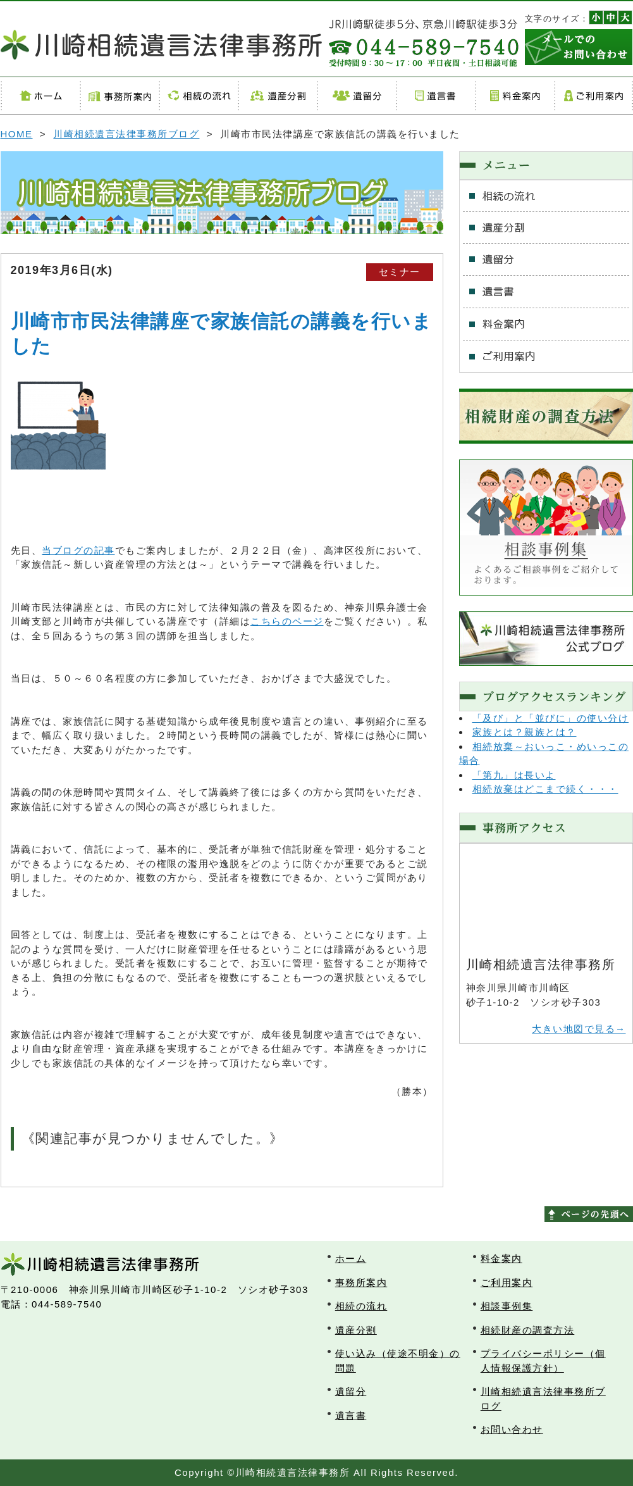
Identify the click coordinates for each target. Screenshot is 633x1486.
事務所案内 (119, 96)
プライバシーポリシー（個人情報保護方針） (543, 1360)
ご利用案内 (593, 96)
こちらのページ (287, 621)
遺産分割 (277, 96)
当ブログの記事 (78, 550)
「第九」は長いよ (514, 775)
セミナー (400, 271)
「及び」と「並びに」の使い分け (550, 718)
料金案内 (514, 96)
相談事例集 (507, 1306)
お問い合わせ (512, 1429)
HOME (17, 133)
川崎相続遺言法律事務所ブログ (126, 133)
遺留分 (356, 96)
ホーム (40, 96)
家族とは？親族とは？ (524, 732)
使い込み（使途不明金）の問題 (397, 1360)
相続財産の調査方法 (528, 1330)
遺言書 (435, 96)
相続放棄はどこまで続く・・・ (545, 789)
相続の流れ (198, 96)
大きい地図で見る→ (579, 1028)
